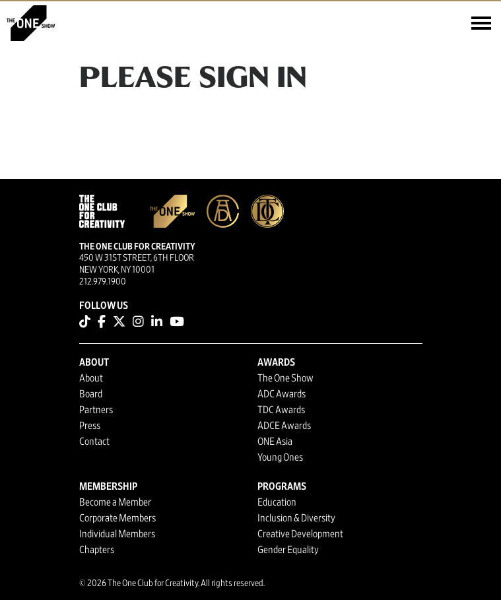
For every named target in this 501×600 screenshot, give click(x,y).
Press (89, 425)
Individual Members (117, 534)
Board (90, 394)
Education (276, 502)
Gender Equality (288, 550)
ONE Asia (274, 441)
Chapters (96, 550)
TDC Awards (281, 410)
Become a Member (115, 502)
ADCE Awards (284, 425)
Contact (94, 441)
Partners (96, 410)
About (91, 378)
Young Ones (280, 457)
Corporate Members (117, 518)
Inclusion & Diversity (296, 518)
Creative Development (300, 534)
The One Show (285, 378)
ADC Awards (281, 394)
